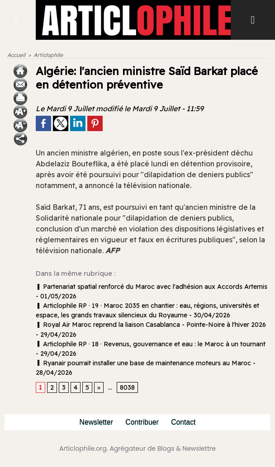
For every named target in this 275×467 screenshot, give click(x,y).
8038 (127, 387)
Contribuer (142, 422)
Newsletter (95, 422)
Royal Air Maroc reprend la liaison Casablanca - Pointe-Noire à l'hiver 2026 (151, 325)
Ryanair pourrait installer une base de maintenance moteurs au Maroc (143, 363)
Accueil (16, 55)
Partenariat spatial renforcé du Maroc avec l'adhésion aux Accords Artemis (151, 287)
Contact (184, 422)
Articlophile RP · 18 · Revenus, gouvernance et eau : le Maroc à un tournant (151, 344)
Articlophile (48, 55)
